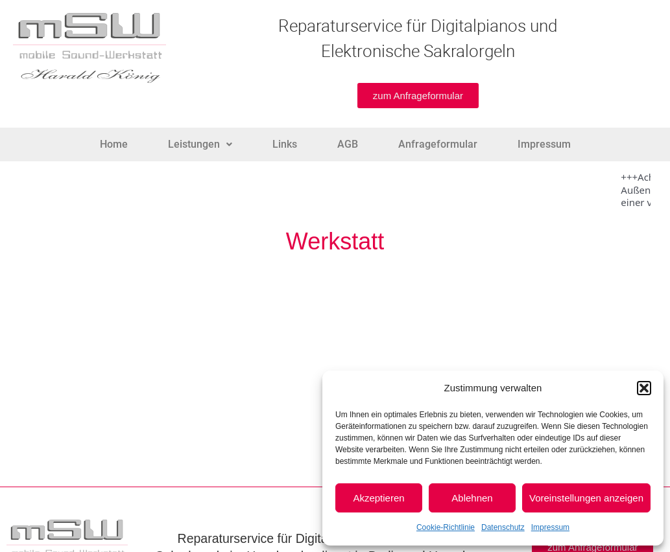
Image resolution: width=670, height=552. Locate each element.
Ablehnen (471, 497)
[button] (644, 388)
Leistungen (200, 144)
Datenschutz (503, 527)
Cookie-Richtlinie (445, 527)
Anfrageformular (437, 144)
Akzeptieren (378, 497)
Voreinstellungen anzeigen (586, 497)
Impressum (550, 527)
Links (284, 144)
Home (114, 144)
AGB (347, 144)
